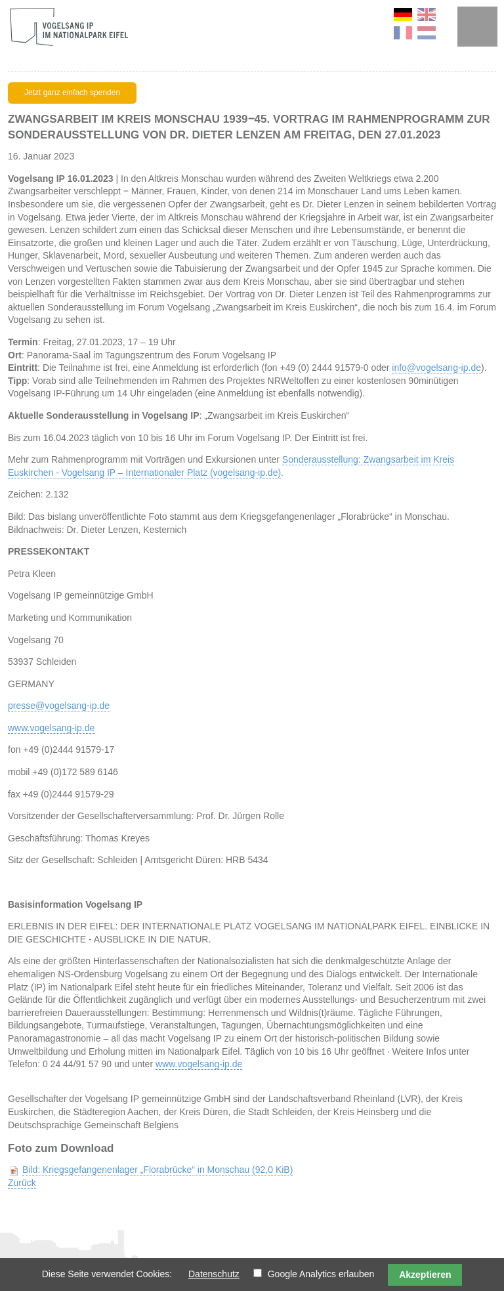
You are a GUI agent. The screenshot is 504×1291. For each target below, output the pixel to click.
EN (426, 14)
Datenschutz (214, 1274)
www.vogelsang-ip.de (51, 728)
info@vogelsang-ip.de (436, 367)
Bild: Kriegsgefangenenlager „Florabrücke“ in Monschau (157, 1169)
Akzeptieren (425, 1274)
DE (403, 14)
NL (426, 32)
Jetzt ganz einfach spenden (72, 92)
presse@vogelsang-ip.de (59, 705)
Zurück (22, 1182)
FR (403, 32)
